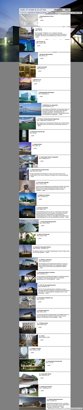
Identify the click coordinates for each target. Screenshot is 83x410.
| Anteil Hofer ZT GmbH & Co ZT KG (36, 12)
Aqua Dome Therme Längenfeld (49, 157)
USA (40, 171)
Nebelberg (44, 93)
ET (52, 106)
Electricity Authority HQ (37, 131)
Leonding (43, 196)
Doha (41, 68)
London (41, 43)
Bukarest (44, 337)
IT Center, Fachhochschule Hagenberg (48, 119)
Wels (36, 145)
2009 (48, 400)
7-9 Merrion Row (43, 323)
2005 (34, 248)
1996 (36, 30)
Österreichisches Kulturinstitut (40, 169)
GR (45, 312)
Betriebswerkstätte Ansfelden (47, 272)
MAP (80, 12)
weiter (42, 20)
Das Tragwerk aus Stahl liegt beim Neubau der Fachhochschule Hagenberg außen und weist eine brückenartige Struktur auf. (53, 123)
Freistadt (52, 400)
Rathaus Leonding (44, 195)
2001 (39, 93)
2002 (31, 171)
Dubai (41, 235)
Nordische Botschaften (46, 54)
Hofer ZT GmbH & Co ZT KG (33, 10)
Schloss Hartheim (43, 208)
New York (35, 171)
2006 (38, 273)
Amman (34, 350)
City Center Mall (42, 67)
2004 (41, 223)
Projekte (58, 10)
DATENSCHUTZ (60, 408)
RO (48, 337)
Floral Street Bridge (43, 182)
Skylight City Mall (36, 348)
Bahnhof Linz (37, 79)
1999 (40, 55)
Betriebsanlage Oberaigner (46, 92)
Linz (40, 17)
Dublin (41, 324)
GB (44, 43)
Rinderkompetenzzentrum (56, 399)
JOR (39, 350)
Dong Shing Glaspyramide (49, 221)
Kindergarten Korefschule (55, 361)
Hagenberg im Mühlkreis (46, 120)
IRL (45, 324)
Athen (41, 312)
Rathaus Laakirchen (46, 259)
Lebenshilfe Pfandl (46, 374)
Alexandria (48, 106)
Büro (67, 10)
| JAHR (49, 12)
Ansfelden (42, 273)
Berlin (43, 55)
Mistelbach (44, 286)
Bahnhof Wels (38, 144)
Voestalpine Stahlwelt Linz (46, 298)
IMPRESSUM (51, 408)
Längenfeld (45, 158)
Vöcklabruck (45, 388)
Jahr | (76, 12)
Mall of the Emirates (44, 234)
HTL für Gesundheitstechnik (48, 285)
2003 (37, 209)
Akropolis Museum (44, 310)
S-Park (42, 336)
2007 (47, 362)
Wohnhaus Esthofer (46, 386)
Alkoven (41, 209)
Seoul (44, 223)
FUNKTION (23, 12)
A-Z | (73, 12)
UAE (45, 235)
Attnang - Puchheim (41, 248)
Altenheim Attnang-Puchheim (43, 247)
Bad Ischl (44, 375)
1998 (37, 43)
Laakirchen (45, 261)
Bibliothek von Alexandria (51, 105)
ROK (48, 223)
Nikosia (34, 133)
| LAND (53, 12)
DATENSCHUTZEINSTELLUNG (73, 408)
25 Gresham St (41, 41)
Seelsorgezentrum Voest (46, 16)
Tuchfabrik (39, 29)
